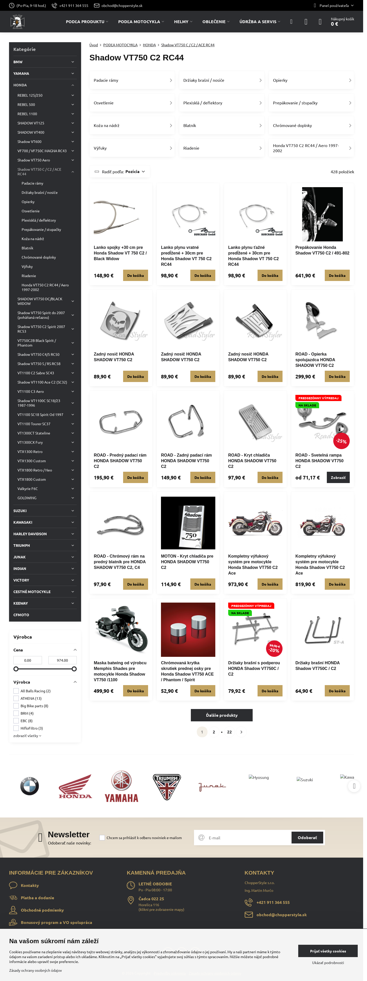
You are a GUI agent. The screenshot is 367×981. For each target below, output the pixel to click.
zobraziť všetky (27, 735)
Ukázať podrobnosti (328, 962)
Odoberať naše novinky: (69, 842)
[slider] (16, 668)
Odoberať (307, 837)
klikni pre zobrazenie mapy (161, 909)
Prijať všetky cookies (328, 951)
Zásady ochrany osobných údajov (35, 970)
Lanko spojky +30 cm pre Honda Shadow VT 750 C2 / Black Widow (120, 253)
